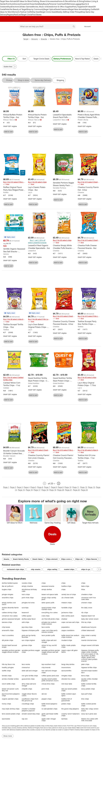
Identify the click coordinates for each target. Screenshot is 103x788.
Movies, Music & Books (42, 6)
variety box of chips (68, 594)
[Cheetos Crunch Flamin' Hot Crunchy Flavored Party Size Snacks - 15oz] (64, 456)
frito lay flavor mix (8, 664)
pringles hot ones (28, 602)
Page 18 (44, 490)
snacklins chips (7, 597)
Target (25, 39)
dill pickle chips (7, 640)
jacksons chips (66, 612)
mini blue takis (66, 684)
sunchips (25, 607)
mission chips (66, 602)
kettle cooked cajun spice (68, 695)
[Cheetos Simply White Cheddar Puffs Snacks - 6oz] (64, 247)
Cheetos (81, 192)
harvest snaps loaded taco (89, 671)
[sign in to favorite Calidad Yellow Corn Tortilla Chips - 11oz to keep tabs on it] (22, 399)
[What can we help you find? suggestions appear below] (47, 26)
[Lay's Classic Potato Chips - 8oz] (39, 188)
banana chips (7, 622)
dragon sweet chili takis (90, 645)
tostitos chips (66, 586)
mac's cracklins (8, 635)
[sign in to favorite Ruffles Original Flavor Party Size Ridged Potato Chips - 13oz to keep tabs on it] (22, 204)
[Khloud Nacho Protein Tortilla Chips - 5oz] (39, 116)
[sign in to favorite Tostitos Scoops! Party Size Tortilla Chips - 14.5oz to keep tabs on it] (96, 338)
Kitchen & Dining (77, 1)
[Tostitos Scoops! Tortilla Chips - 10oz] (14, 325)
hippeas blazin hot (88, 616)
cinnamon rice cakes (9, 616)
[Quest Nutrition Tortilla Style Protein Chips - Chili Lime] (39, 379)
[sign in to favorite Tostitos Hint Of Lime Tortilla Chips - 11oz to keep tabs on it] (96, 472)
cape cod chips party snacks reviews (49, 631)
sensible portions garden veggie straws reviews (11, 651)
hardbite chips (66, 607)
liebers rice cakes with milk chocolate (89, 720)
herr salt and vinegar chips (49, 671)
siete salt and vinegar (30, 670)
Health (64, 4)
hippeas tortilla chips (89, 667)
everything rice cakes (50, 612)
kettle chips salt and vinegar (49, 641)
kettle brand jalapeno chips (49, 704)
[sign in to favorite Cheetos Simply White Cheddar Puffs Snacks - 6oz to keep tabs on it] (72, 262)
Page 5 (33, 487)
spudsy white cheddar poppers (89, 680)
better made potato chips (68, 646)
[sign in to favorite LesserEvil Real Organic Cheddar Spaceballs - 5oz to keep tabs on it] (47, 262)
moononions (66, 667)
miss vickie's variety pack (88, 636)
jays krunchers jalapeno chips (11, 695)
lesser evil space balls (50, 594)
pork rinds (45, 689)
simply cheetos (27, 586)
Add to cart (8, 132)
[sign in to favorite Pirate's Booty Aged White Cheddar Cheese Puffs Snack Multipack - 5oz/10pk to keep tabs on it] (96, 131)
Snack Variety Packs (21, 559)
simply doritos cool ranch (9, 603)
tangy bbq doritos (67, 664)
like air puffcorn (7, 586)
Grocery (17, 4)
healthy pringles (8, 667)
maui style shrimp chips (10, 709)
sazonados (6, 719)
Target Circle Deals (48, 12)
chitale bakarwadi (87, 630)
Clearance (64, 9)
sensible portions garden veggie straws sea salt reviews (51, 652)
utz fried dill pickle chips (50, 619)
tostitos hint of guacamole (66, 700)
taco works (46, 627)
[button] (9, 237)
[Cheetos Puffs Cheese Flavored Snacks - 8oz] (89, 247)
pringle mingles (7, 594)
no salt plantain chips (49, 709)
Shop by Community (35, 9)
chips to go (84, 569)
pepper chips (46, 699)
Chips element (52, 559)
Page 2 (13, 487)
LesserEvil (57, 120)
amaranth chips (8, 630)
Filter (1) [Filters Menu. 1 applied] (9, 58)
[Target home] (5, 26)
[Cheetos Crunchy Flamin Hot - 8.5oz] (89, 188)
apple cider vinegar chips (49, 720)
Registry (10, 14)
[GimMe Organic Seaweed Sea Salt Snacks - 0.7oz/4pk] (14, 250)
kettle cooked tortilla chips (88, 685)
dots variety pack (67, 616)
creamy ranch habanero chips (70, 714)
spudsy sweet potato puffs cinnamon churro (50, 680)
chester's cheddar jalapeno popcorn (28, 709)
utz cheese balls (67, 597)
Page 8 (54, 487)
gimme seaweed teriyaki (11, 619)
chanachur (26, 667)
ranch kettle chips (8, 684)
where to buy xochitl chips (49, 646)
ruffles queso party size (50, 675)
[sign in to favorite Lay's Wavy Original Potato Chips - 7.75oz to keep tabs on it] (96, 399)
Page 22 (76, 490)
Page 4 (26, 487)
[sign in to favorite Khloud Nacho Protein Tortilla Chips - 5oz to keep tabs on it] (47, 131)
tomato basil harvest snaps (9, 646)
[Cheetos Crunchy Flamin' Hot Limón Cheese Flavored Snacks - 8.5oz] (39, 456)
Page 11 (75, 487)
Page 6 (40, 487)
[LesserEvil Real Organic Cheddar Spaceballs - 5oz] (39, 247)
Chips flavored (91, 559)
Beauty (46, 4)
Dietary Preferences (62, 59)
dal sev (44, 694)
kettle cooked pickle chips (88, 704)
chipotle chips (27, 689)
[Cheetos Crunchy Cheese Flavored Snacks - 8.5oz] (64, 322)
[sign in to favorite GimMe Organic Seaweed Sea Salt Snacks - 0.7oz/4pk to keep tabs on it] (22, 265)
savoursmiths (66, 670)
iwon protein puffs (48, 635)
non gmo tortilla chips (30, 675)
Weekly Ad (60, 12)
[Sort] (22, 58)
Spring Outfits (90, 9)
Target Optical (49, 9)
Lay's (30, 192)
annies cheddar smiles (10, 679)
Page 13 (91, 487)
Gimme (6, 254)
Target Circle (26, 14)
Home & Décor (64, 1)
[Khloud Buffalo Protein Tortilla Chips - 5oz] (14, 116)
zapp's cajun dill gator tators (69, 651)
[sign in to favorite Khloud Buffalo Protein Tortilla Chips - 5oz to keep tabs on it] (22, 131)
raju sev (25, 719)
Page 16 (29, 490)
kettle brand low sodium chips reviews (70, 636)
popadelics (65, 627)
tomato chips (7, 675)
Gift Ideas (89, 6)
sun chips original (28, 640)
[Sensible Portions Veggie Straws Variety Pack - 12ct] (64, 184)
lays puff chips (86, 694)
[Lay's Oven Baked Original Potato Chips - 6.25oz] (39, 325)
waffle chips (6, 670)
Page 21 (68, 490)
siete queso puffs (48, 602)
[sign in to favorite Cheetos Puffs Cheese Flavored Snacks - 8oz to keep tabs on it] (96, 262)
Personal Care (55, 4)
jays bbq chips (27, 627)
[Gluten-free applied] (9, 66)
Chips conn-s (66, 559)
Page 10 (67, 487)
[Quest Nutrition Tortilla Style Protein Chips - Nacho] (64, 379)
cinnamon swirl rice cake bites (88, 598)
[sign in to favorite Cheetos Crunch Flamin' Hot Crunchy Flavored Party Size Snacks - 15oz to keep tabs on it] (72, 472)
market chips (67, 569)
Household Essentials (29, 4)
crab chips (45, 616)
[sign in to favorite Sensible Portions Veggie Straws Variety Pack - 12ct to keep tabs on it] (72, 199)
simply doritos (47, 589)
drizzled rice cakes (68, 679)
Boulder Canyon (9, 456)
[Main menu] (13, 26)
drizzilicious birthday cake (29, 590)
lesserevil (25, 612)
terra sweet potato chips (11, 714)
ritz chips (84, 612)
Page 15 (21, 490)
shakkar (64, 619)
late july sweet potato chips (69, 690)
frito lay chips (86, 622)
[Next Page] (15, 66)
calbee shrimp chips (9, 612)
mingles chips (66, 675)
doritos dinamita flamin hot (10, 608)
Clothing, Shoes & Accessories (45, 1)
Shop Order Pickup (73, 12)
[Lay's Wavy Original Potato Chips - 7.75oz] (89, 384)
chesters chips (86, 594)
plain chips (85, 664)
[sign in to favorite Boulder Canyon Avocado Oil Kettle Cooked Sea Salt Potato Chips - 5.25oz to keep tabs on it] (22, 467)
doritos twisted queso (10, 583)
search (74, 27)
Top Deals (36, 12)
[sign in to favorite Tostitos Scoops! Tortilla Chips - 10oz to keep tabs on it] (22, 341)
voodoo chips (27, 583)
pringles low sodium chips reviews (49, 623)
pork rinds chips (28, 597)
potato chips (66, 704)
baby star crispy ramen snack (89, 709)
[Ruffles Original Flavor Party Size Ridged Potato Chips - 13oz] (14, 188)
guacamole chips (28, 679)
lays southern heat (48, 664)
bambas (64, 719)
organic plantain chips (10, 699)
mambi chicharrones (89, 640)
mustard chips (66, 640)
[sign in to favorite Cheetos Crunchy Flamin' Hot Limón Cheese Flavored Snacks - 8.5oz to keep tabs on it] (47, 472)
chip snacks (34, 569)
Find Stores (36, 14)
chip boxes (6, 627)
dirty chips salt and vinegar (29, 685)
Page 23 (84, 490)
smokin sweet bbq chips (31, 714)
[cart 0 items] (98, 26)
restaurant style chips (14, 569)
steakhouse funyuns (88, 627)
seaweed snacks (48, 586)
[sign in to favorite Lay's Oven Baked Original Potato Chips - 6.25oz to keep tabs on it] (47, 341)
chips (44, 583)
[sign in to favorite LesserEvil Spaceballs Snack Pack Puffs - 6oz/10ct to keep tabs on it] (72, 129)
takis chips (85, 586)
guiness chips (27, 645)
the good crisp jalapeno (70, 709)
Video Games (26, 6)
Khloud (5, 120)
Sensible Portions (59, 188)
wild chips (25, 622)
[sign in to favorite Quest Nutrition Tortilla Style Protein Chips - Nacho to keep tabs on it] (72, 394)
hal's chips (26, 594)
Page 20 (60, 490)
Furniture (10, 4)
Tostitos (6, 330)
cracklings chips (28, 704)
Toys (9, 6)
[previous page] (44, 483)
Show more (7, 736)
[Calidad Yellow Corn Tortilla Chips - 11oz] (14, 384)
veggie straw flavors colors (29, 695)
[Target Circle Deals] (40, 58)
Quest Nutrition (33, 383)
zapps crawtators (67, 630)
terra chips (85, 675)
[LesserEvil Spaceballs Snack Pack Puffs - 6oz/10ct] (64, 116)
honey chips (6, 704)
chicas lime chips (48, 684)
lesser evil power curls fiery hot (10, 690)
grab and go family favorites (29, 636)
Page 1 (6, 487)
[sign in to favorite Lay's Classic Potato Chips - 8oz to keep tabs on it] (47, 204)
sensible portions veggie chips (31, 651)
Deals (57, 9)
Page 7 (47, 487)
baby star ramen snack (89, 619)
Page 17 (37, 490)
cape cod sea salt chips (70, 622)
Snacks (44, 39)
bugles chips (6, 589)
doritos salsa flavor (29, 619)
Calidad (6, 388)
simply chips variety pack (49, 598)
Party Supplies (78, 6)
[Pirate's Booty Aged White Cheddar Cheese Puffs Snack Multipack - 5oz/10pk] (89, 116)
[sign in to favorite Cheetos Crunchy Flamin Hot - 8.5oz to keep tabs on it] (96, 204)
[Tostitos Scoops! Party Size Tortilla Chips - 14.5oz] (89, 322)
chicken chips (86, 602)
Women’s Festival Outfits (22, 12)
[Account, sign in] (86, 26)
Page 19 (52, 490)
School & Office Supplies (62, 6)
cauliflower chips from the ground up (30, 700)
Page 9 (61, 487)
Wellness (70, 4)
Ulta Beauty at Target (18, 9)
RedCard (17, 14)
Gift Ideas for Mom (24, 1)
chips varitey (50, 569)
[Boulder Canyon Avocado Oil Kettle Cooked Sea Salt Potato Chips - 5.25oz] (14, 452)
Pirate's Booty (83, 120)
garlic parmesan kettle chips (50, 714)
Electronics (16, 6)
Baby (41, 4)
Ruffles (5, 192)
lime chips (85, 699)
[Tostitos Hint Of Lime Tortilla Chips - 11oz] (89, 456)
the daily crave (86, 607)
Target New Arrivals (8, 1)
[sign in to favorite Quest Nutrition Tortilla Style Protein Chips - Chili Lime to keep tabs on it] (47, 394)
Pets (7, 9)
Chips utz (79, 559)
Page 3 (20, 487)
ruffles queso (26, 616)
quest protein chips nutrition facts (49, 608)
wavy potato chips (88, 689)
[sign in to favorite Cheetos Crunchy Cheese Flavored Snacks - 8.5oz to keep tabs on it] (72, 338)
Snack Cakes (37, 559)
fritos (83, 589)
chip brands (46, 667)
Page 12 (83, 487)
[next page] (58, 483)
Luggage (78, 4)
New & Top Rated (82, 59)
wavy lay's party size (89, 714)
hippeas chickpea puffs (30, 630)
